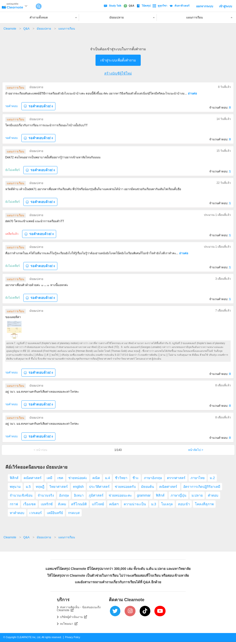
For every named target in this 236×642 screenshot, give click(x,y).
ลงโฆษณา (69, 623)
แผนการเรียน (66, 28)
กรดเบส (74, 513)
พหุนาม (15, 487)
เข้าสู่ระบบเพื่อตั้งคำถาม (118, 60)
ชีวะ (135, 478)
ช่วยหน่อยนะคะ (120, 495)
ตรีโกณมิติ (79, 504)
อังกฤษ (64, 495)
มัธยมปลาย (44, 28)
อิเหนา (79, 495)
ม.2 (212, 478)
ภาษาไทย (198, 478)
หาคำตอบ (17, 513)
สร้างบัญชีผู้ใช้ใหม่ (118, 73)
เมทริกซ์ (47, 504)
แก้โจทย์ (98, 504)
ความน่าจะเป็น (135, 504)
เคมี (49, 478)
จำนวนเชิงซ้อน (21, 495)
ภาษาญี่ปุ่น (178, 495)
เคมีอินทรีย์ (55, 513)
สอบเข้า (184, 504)
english (78, 487)
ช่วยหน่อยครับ (125, 487)
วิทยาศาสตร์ (58, 487)
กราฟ (14, 504)
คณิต (96, 478)
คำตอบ (213, 495)
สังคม (62, 504)
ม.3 (153, 504)
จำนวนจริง (46, 495)
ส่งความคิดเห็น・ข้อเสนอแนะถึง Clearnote (79, 609)
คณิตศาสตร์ (33, 478)
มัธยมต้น (147, 487)
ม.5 (28, 487)
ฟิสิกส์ (14, 478)
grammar (144, 495)
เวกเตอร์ (35, 513)
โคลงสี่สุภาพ (204, 504)
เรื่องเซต (29, 504)
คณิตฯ (114, 504)
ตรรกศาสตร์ (176, 478)
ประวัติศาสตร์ (99, 487)
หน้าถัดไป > (195, 450)
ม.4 (107, 478)
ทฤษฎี (40, 487)
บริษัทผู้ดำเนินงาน (73, 617)
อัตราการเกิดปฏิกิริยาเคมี (201, 487)
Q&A (26, 28)
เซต (60, 478)
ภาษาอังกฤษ (153, 478)
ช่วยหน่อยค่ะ (77, 478)
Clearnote (10, 28)
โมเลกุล (167, 504)
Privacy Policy (72, 637)
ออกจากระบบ (204, 6)
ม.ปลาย (197, 495)
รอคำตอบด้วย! (38, 106)
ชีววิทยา (121, 478)
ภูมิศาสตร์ (96, 495)
